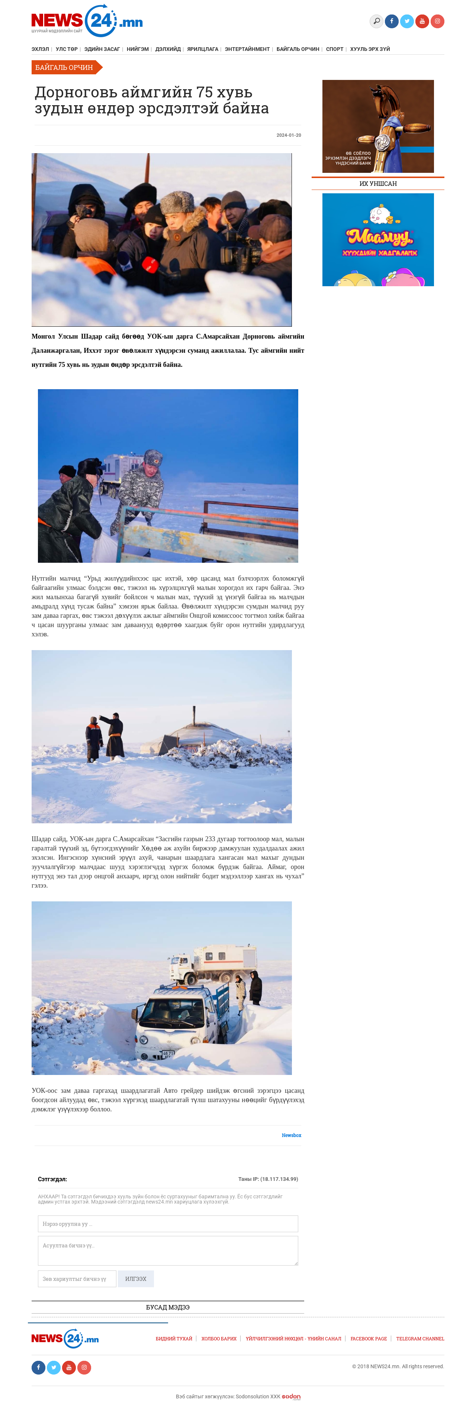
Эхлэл (40, 49)
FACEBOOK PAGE (369, 1338)
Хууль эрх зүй (370, 49)
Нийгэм (138, 49)
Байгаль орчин (298, 49)
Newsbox (291, 1135)
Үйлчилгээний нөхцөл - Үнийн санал (293, 1338)
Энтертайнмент (247, 49)
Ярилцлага (202, 49)
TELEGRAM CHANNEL (420, 1338)
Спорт (335, 49)
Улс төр (67, 49)
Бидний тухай (174, 1338)
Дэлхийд (168, 49)
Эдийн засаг (102, 49)
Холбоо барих (219, 1338)
